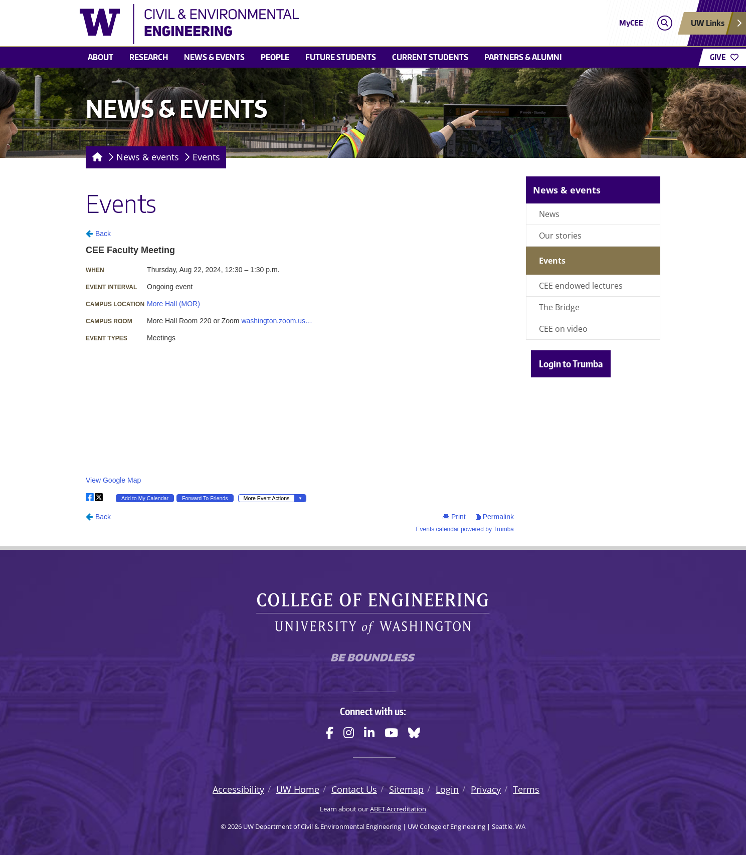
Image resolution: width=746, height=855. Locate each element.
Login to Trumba (571, 363)
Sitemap (406, 789)
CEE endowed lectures (581, 285)
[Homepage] (95, 157)
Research (148, 57)
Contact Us (354, 789)
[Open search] (664, 23)
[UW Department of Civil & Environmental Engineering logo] (300, 24)
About (100, 57)
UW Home (297, 789)
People (275, 57)
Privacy (486, 789)
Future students (340, 57)
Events (206, 157)
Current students (430, 57)
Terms (526, 789)
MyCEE (631, 23)
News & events (214, 57)
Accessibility (238, 789)
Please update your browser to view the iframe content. (300, 380)
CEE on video (563, 328)
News (549, 214)
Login (447, 789)
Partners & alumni (523, 57)
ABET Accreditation (398, 808)
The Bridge (559, 307)
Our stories (560, 235)
